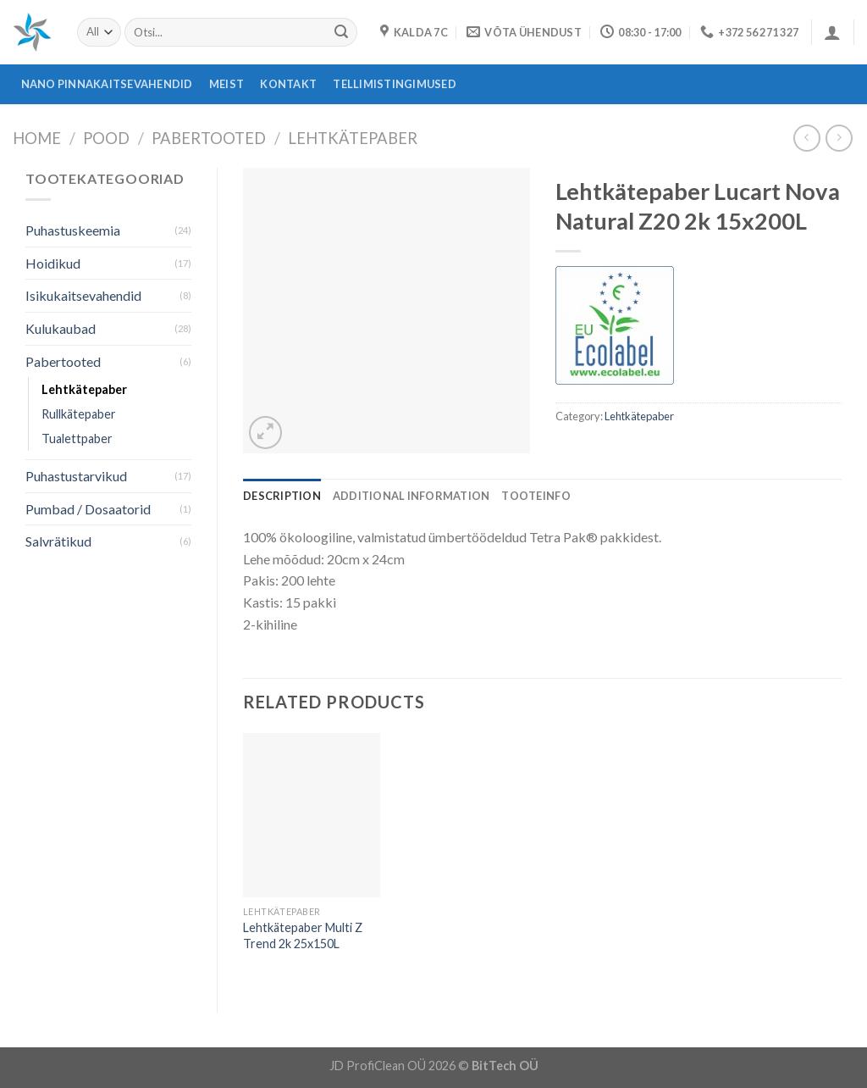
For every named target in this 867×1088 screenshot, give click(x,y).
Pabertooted (209, 138)
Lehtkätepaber (352, 138)
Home (37, 138)
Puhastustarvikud (76, 476)
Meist (226, 84)
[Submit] (341, 32)
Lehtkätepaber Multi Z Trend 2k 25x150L (302, 935)
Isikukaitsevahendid (83, 295)
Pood (106, 138)
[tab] (282, 496)
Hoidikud (52, 263)
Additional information (411, 495)
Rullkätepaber (78, 414)
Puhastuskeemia (72, 230)
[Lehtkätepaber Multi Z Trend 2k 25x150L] (311, 815)
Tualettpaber (77, 438)
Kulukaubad (60, 328)
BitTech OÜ (505, 1065)
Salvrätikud (58, 541)
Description (282, 495)
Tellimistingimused (394, 84)
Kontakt (288, 84)
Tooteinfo (535, 495)
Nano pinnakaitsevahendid (107, 84)
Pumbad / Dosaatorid (88, 509)
